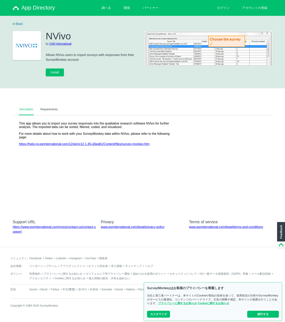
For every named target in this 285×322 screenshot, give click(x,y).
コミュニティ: (19, 258)
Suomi (33, 289)
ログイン (223, 7)
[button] (280, 235)
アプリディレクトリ (72, 266)
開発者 (103, 258)
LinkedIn (61, 258)
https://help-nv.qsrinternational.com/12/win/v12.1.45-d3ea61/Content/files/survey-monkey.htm (84, 144)
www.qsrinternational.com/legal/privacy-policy (132, 227)
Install (55, 72)
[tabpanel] (142, 164)
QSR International (60, 43)
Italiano (130, 289)
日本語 (94, 289)
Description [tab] (26, 109)
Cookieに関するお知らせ (213, 303)
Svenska (106, 289)
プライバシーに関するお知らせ (177, 303)
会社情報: (16, 266)
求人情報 (116, 266)
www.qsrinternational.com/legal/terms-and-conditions (226, 227)
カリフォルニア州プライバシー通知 (108, 273)
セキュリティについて (183, 273)
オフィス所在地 (98, 266)
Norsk (44, 289)
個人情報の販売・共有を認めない (109, 278)
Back (18, 24)
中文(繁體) (68, 289)
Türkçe (55, 289)
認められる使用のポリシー (149, 273)
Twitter (49, 258)
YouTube (90, 258)
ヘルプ (149, 266)
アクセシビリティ (40, 278)
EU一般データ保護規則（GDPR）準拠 (224, 273)
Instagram (76, 258)
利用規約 (34, 273)
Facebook (35, 258)
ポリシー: (16, 273)
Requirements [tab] (49, 109)
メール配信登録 (261, 273)
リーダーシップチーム (43, 266)
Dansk (119, 289)
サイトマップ (133, 266)
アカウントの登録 (254, 7)
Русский (143, 289)
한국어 (82, 289)
